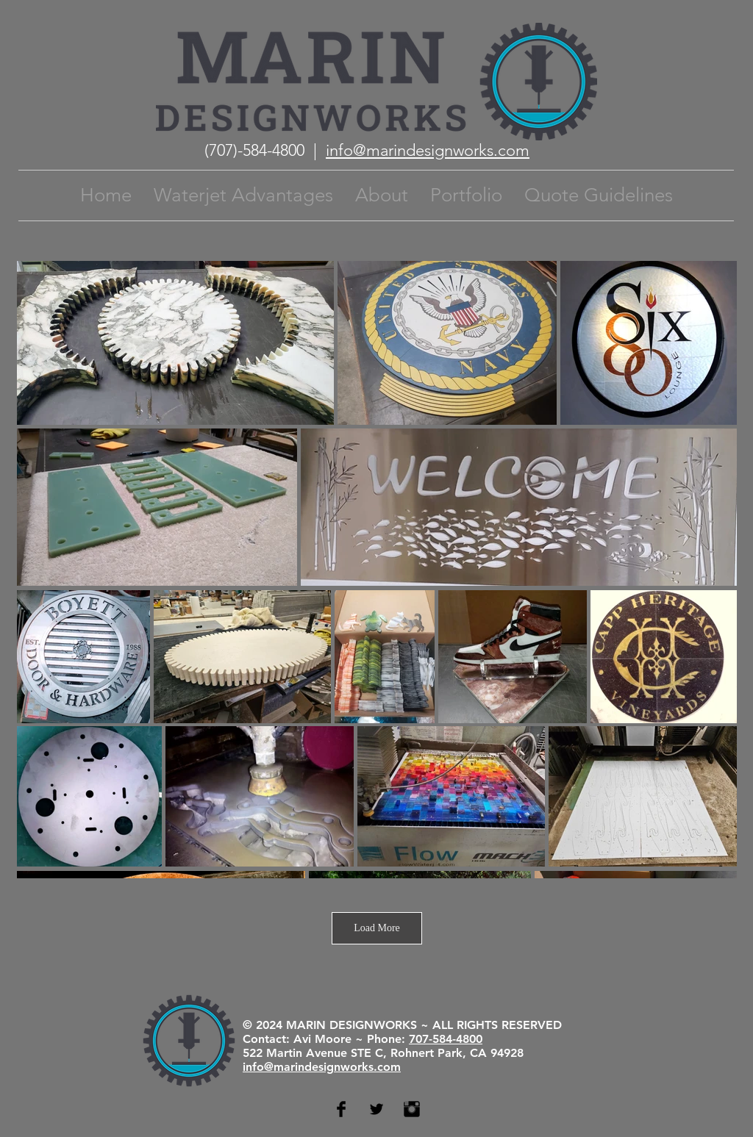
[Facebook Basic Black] (341, 1109)
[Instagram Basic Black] (412, 1109)
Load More (377, 927)
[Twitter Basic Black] (376, 1109)
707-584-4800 (445, 1039)
